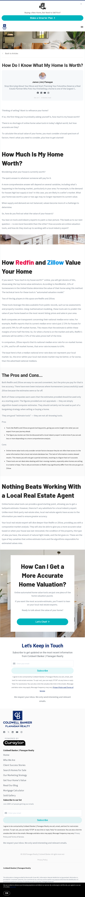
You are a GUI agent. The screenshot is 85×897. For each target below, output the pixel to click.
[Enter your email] (45, 663)
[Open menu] (82, 27)
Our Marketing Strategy (15, 775)
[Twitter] (8, 732)
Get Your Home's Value (14, 780)
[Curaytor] (14, 745)
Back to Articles (11, 53)
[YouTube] (17, 732)
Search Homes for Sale (14, 770)
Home (6, 754)
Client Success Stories (14, 765)
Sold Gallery (9, 795)
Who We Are (9, 760)
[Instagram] (21, 732)
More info (13, 887)
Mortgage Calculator (13, 790)
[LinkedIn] (13, 732)
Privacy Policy (42, 860)
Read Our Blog (10, 785)
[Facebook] (4, 732)
